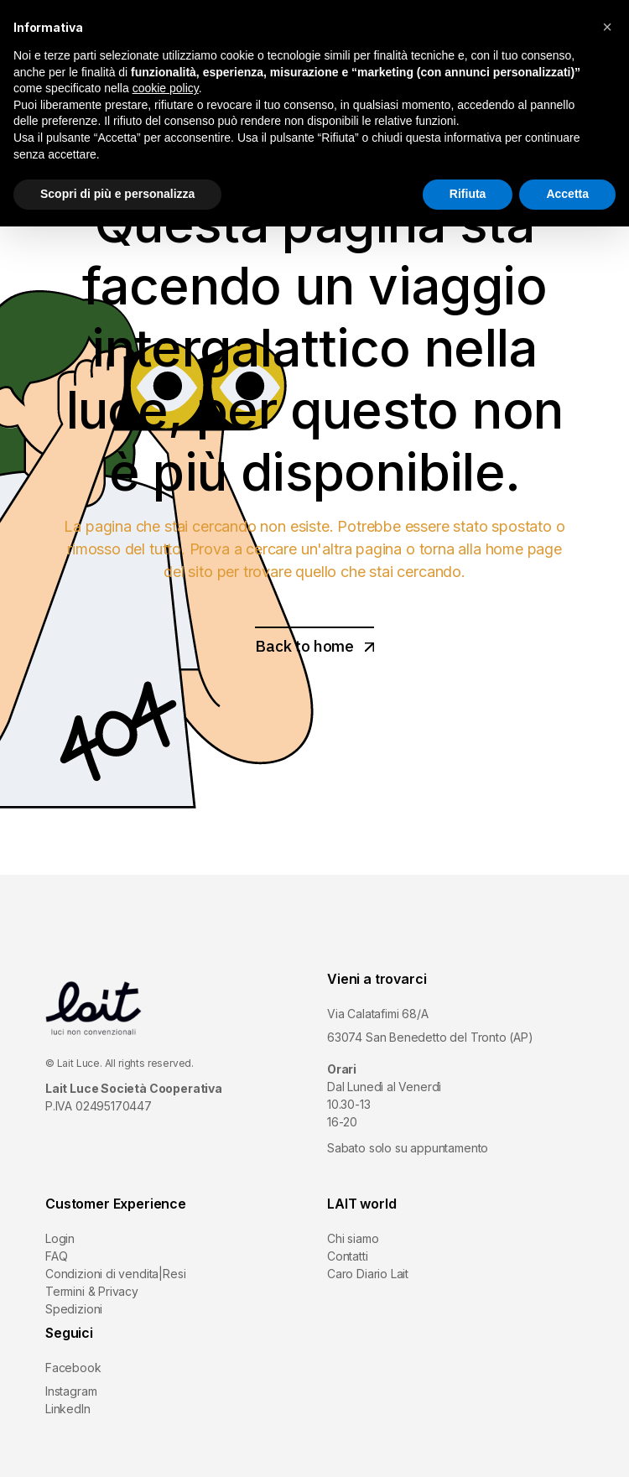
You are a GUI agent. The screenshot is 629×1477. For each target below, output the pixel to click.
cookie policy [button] (166, 88)
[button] (607, 26)
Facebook (73, 1367)
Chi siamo (352, 1238)
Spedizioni (73, 1309)
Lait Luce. (79, 1063)
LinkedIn (68, 1409)
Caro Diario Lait (367, 1273)
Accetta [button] (567, 193)
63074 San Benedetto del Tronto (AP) (430, 1037)
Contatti (347, 1256)
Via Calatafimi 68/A (378, 1013)
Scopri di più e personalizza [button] (117, 193)
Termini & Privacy (91, 1291)
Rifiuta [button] (468, 193)
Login (60, 1238)
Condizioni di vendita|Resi (115, 1273)
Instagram (70, 1391)
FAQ (56, 1256)
